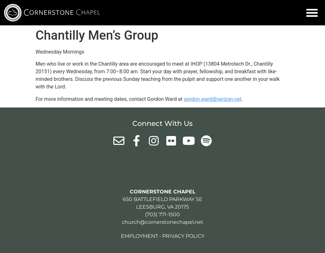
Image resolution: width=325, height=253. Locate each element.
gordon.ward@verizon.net (213, 99)
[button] (312, 12)
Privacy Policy (183, 236)
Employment (139, 236)
